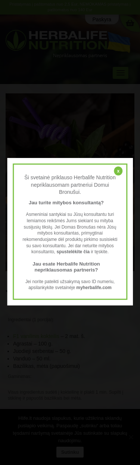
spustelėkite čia (73, 251)
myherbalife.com (94, 287)
